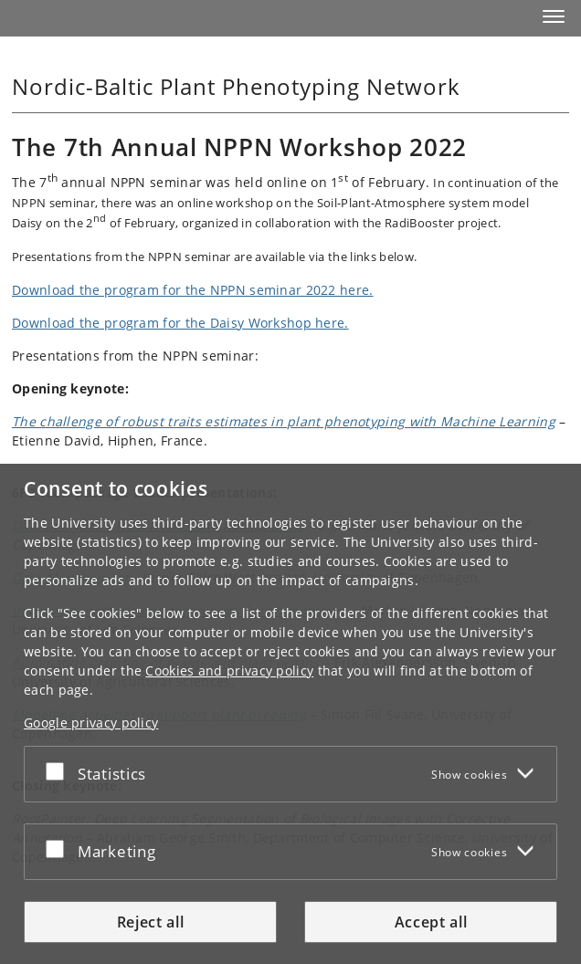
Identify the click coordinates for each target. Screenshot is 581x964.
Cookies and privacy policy (229, 670)
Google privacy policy (91, 722)
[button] (553, 16)
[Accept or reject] (59, 770)
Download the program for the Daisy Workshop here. (180, 322)
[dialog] (290, 714)
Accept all (431, 922)
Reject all (151, 922)
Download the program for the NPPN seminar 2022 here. (193, 290)
